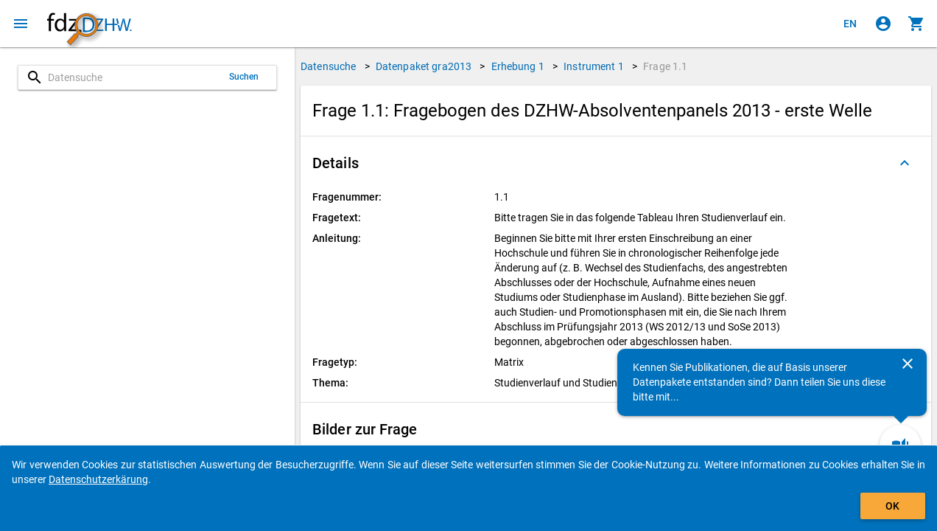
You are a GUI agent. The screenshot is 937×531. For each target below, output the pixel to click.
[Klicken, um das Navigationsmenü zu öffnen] (20, 23)
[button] (615, 163)
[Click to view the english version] (850, 23)
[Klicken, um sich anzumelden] (883, 23)
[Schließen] (907, 363)
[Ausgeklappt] (904, 163)
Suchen (244, 77)
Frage (665, 66)
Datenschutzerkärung (98, 479)
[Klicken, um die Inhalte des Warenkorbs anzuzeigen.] (916, 23)
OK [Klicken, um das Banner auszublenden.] (892, 506)
